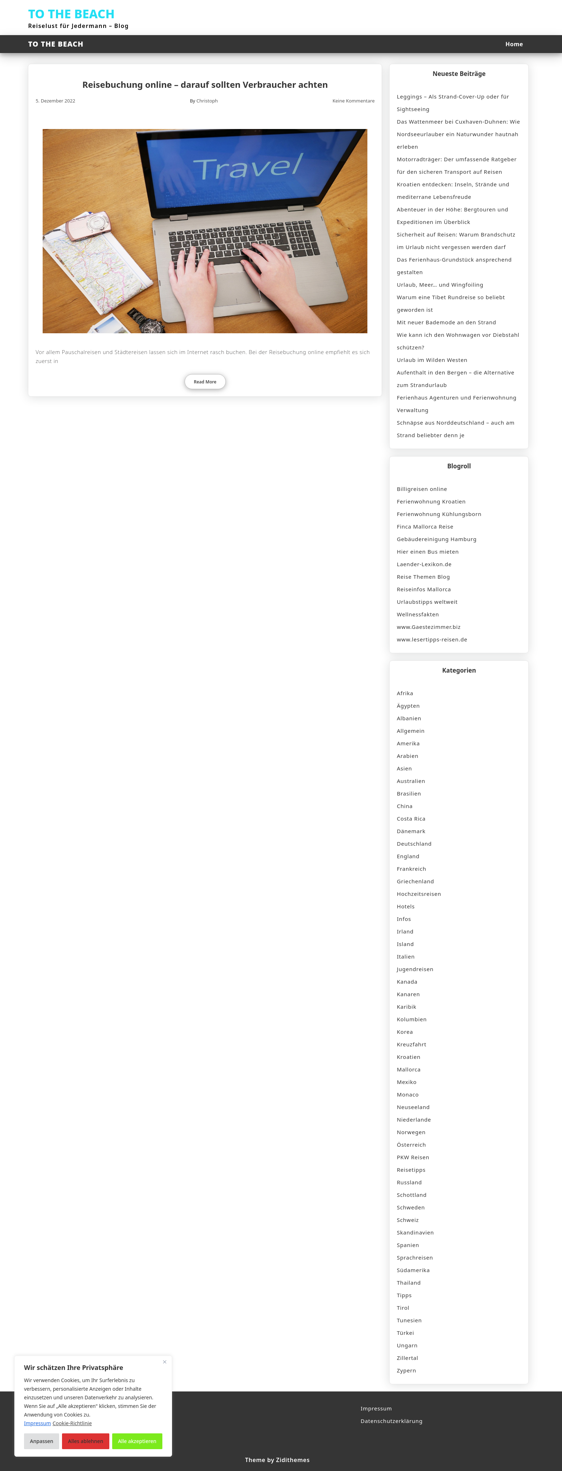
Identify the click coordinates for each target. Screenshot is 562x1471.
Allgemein (411, 730)
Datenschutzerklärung (392, 1420)
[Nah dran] (164, 1361)
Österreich (411, 1144)
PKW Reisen (413, 1157)
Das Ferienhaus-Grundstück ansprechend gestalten (454, 266)
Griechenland (415, 881)
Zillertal (407, 1357)
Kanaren (408, 994)
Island (405, 943)
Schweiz (408, 1219)
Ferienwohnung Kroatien (431, 501)
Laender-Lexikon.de (424, 564)
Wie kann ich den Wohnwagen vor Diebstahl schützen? (458, 341)
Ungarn (407, 1345)
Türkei (405, 1332)
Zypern (406, 1370)
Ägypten (408, 705)
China (405, 805)
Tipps (404, 1295)
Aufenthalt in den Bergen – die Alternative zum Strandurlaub (455, 378)
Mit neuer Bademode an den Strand (446, 322)
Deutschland (414, 843)
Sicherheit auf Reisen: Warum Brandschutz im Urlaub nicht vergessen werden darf (456, 240)
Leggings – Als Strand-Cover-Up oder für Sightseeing (453, 103)
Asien (404, 768)
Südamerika (413, 1270)
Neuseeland (413, 1107)
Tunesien (409, 1320)
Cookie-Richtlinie (72, 1423)
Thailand (409, 1282)
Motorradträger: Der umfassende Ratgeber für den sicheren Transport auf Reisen (456, 165)
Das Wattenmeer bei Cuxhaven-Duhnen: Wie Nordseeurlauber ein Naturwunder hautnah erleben (458, 134)
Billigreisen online (422, 488)
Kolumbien (412, 1019)
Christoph (207, 100)
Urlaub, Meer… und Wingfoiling (440, 284)
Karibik (406, 1006)
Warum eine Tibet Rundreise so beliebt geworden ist (451, 303)
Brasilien (409, 793)
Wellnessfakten (418, 614)
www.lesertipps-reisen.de (432, 639)
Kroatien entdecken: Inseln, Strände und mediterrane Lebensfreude (453, 190)
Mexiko (406, 1081)
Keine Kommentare (354, 100)
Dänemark (411, 831)
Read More (205, 382)
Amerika (408, 743)
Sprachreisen (415, 1257)
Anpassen (41, 1441)
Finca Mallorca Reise (425, 526)
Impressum (376, 1408)
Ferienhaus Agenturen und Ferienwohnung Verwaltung (456, 404)
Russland (409, 1182)
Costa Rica (411, 818)
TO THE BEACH (71, 13)
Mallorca (409, 1069)
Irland (405, 931)
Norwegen (411, 1132)
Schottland (412, 1194)
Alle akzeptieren (137, 1441)
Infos (404, 918)
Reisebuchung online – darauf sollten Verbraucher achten (205, 84)
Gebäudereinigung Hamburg (437, 539)
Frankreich (411, 868)
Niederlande (414, 1119)
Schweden (411, 1207)
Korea (405, 1031)
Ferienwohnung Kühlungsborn (439, 513)
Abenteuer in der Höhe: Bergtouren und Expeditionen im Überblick (452, 215)
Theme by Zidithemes (277, 1460)
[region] (93, 1406)
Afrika (405, 693)
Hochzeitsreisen (419, 893)
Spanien (408, 1244)
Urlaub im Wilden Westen (432, 359)
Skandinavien (415, 1232)
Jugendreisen (415, 969)
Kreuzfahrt (411, 1044)
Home (514, 44)
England (408, 856)
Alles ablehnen (85, 1441)
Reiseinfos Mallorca (424, 589)
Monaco (408, 1094)
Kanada (407, 981)
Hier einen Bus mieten (428, 551)
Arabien (407, 755)
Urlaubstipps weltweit (427, 601)
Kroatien (408, 1056)
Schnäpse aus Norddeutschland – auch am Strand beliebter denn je (456, 429)
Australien (411, 780)
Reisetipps (411, 1169)
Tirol (403, 1307)
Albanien (409, 718)
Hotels (406, 906)
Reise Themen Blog (423, 576)
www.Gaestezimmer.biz (429, 626)
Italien (406, 956)
